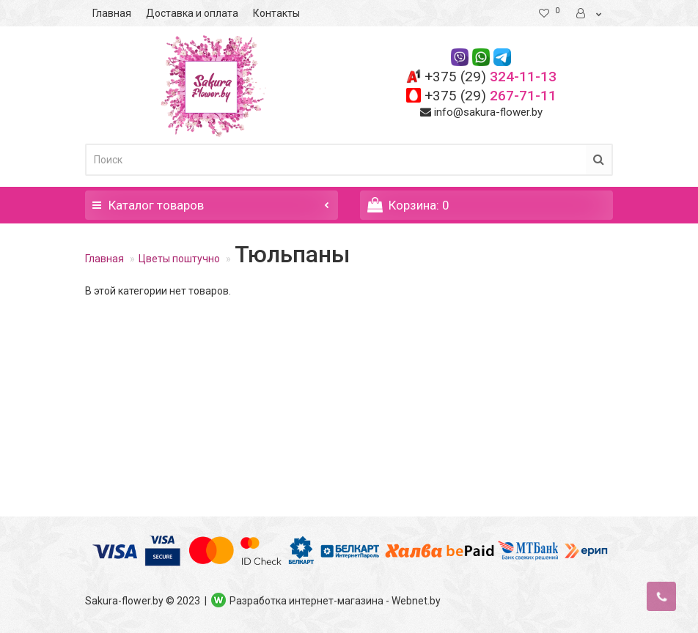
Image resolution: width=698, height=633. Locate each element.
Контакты (276, 13)
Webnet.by (416, 601)
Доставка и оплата (192, 13)
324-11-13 (490, 76)
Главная (111, 13)
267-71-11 (490, 95)
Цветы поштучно (179, 258)
